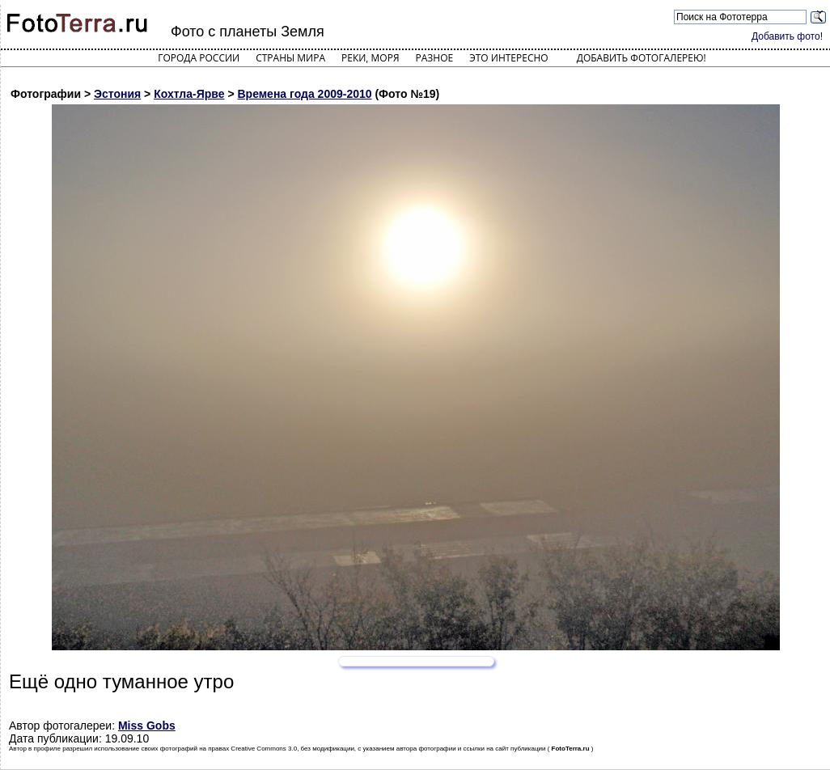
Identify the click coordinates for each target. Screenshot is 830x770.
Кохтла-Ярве (189, 93)
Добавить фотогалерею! (641, 58)
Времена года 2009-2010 (304, 93)
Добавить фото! (787, 36)
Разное (435, 58)
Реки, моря (370, 58)
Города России (198, 58)
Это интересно (508, 58)
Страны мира (290, 58)
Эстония (117, 93)
